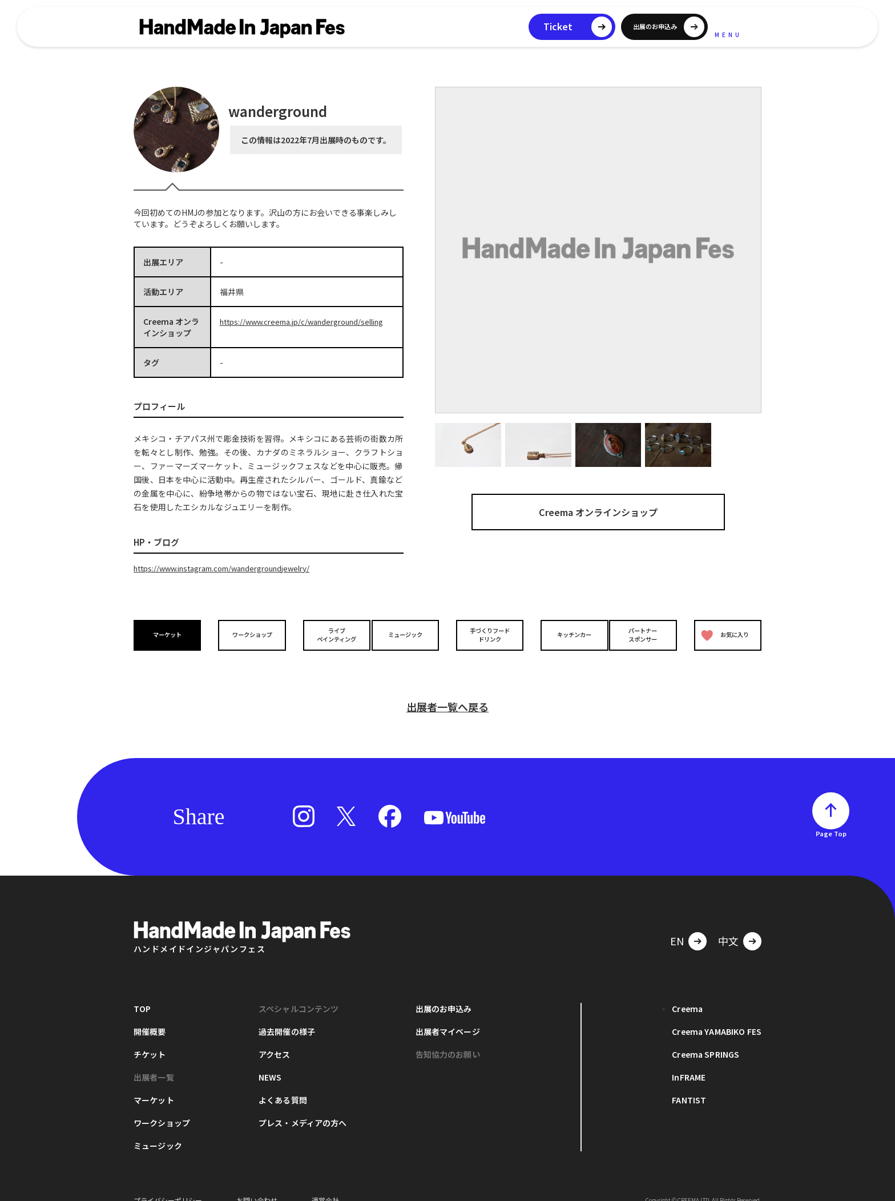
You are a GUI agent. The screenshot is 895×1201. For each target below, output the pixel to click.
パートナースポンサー (645, 634)
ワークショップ (249, 634)
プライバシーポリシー (168, 1183)
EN (677, 924)
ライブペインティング (328, 634)
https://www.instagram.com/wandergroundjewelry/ (232, 568)
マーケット (170, 634)
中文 (728, 924)
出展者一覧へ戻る (447, 690)
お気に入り (723, 634)
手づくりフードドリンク (487, 634)
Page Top (831, 816)
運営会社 (325, 1183)
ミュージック (408, 634)
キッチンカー (566, 634)
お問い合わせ (256, 1183)
